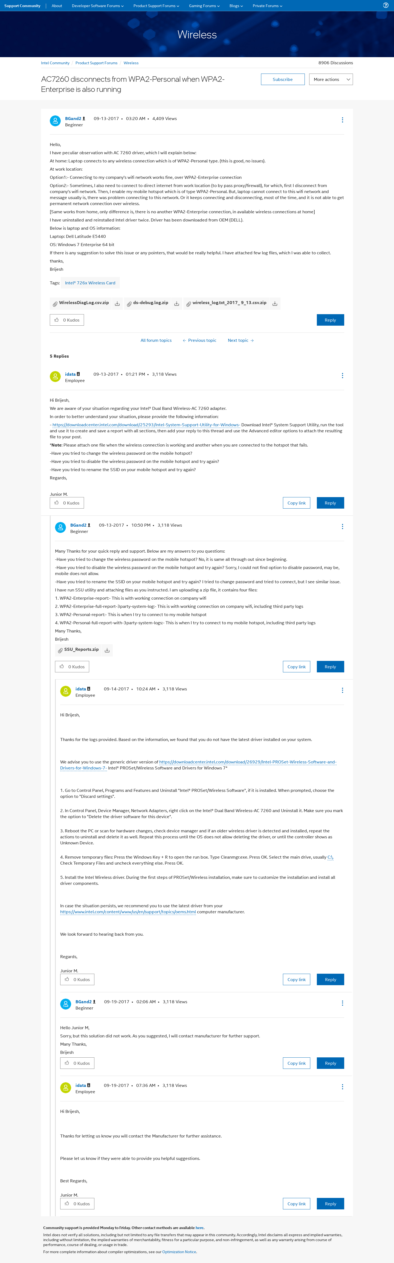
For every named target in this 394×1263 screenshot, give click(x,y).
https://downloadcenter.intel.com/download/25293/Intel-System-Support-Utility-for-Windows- (146, 424)
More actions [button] (326, 79)
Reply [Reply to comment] (330, 503)
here (200, 1227)
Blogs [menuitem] (234, 5)
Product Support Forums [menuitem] (155, 5)
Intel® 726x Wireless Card (90, 282)
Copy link (297, 503)
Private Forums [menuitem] (266, 5)
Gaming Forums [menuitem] (202, 5)
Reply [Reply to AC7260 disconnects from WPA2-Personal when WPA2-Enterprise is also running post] (330, 320)
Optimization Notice (179, 1251)
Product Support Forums (97, 62)
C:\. (331, 857)
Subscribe (283, 79)
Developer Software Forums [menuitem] (96, 5)
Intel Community (55, 62)
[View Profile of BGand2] (75, 118)
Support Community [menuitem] (22, 5)
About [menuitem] (57, 5)
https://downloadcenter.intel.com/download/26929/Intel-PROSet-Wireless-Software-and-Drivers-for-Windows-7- (198, 765)
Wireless (131, 62)
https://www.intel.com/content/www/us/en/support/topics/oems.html (128, 911)
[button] (342, 120)
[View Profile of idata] (72, 374)
